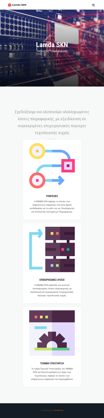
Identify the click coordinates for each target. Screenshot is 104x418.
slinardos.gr (58, 410)
